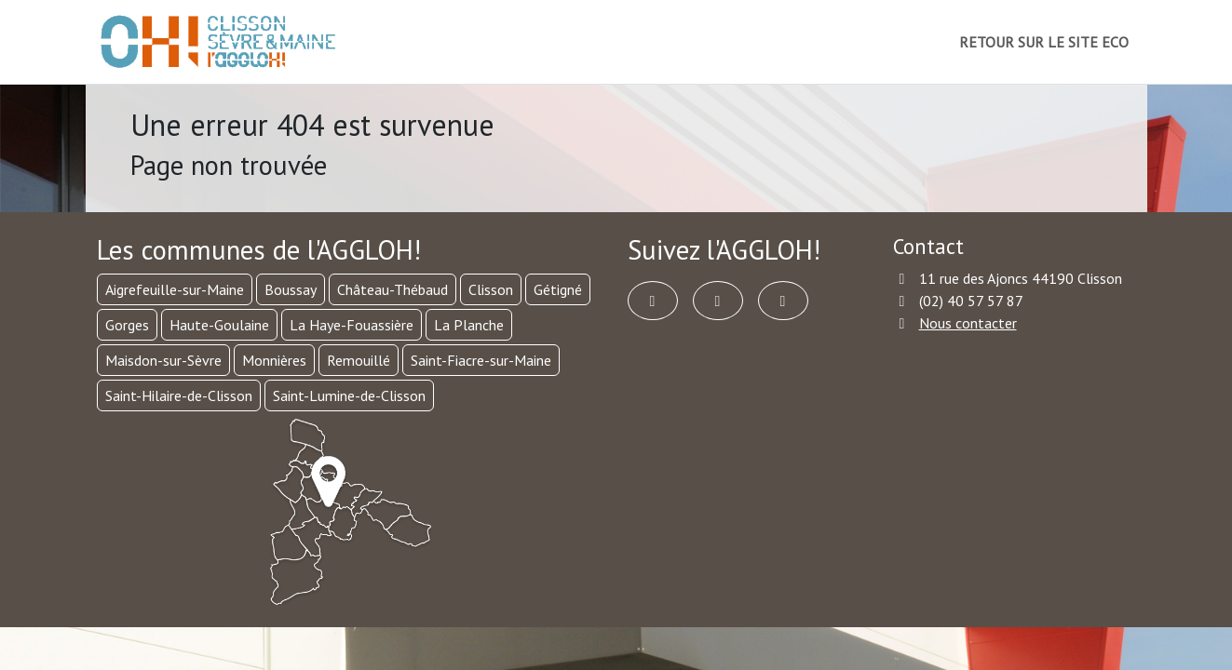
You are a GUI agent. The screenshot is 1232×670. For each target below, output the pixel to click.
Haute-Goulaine (219, 324)
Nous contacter (968, 323)
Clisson (490, 289)
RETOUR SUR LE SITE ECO (1044, 42)
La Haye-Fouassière (351, 324)
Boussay (290, 289)
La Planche (469, 324)
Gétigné (558, 289)
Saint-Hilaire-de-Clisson (178, 395)
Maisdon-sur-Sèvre (163, 360)
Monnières (274, 360)
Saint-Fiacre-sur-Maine (481, 360)
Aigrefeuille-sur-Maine (174, 289)
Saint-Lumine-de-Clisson (349, 395)
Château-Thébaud (392, 289)
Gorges (127, 324)
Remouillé (358, 360)
